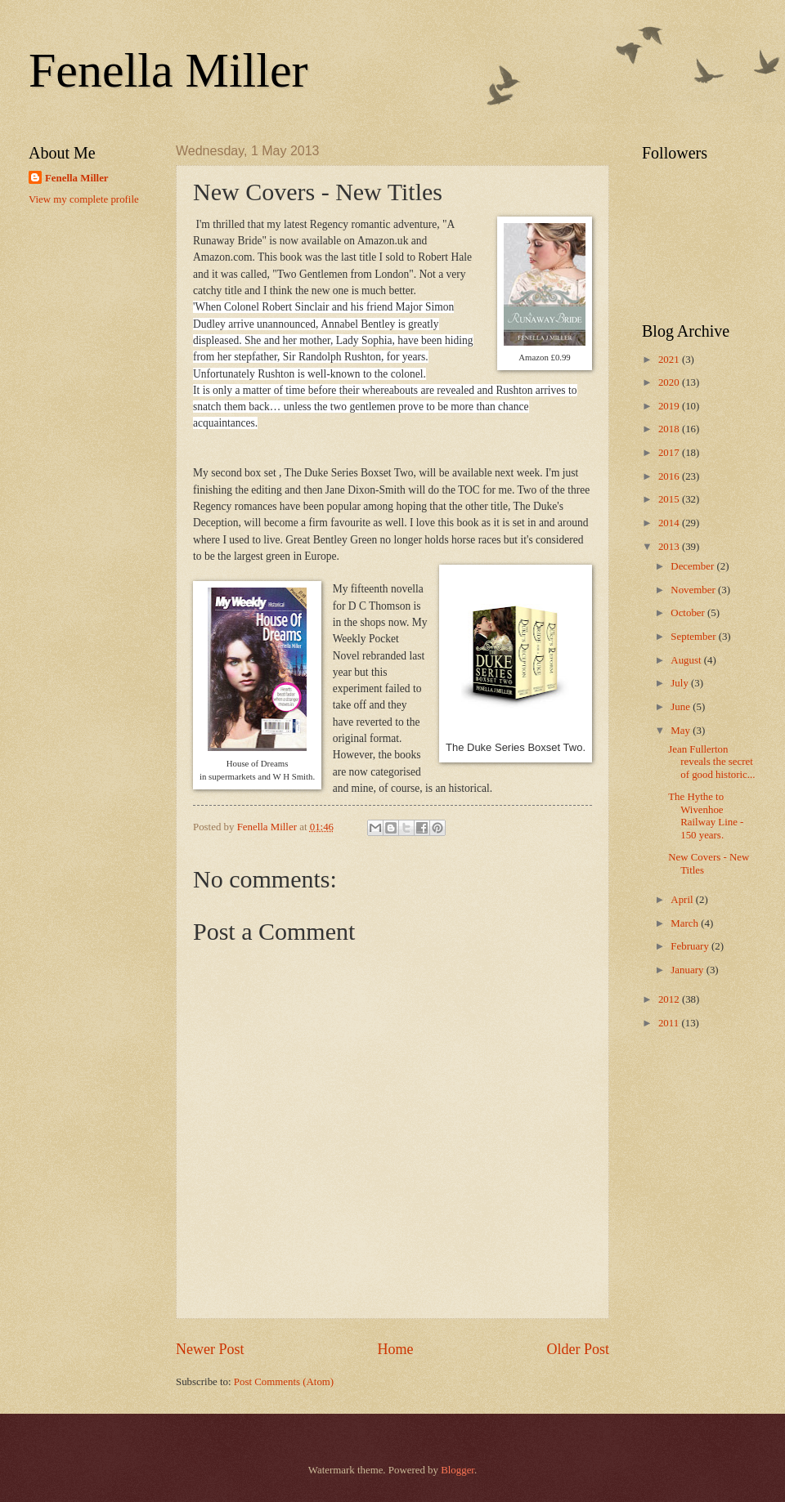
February (691, 946)
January (688, 970)
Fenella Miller (168, 70)
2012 (670, 999)
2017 (670, 452)
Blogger (457, 1470)
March (686, 923)
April (683, 899)
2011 (670, 1023)
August (687, 660)
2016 (670, 476)
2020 (670, 382)
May (682, 730)
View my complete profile (84, 199)
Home (395, 1349)
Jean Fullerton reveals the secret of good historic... (711, 762)
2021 (670, 359)
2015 (670, 499)
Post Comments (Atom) (284, 1382)
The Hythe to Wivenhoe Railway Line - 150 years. (705, 815)
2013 (670, 546)
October (689, 613)
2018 (670, 429)
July (681, 683)
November (694, 590)
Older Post (577, 1349)
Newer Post (210, 1349)
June (682, 707)
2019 (670, 406)
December (693, 566)
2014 (670, 523)
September (694, 636)
